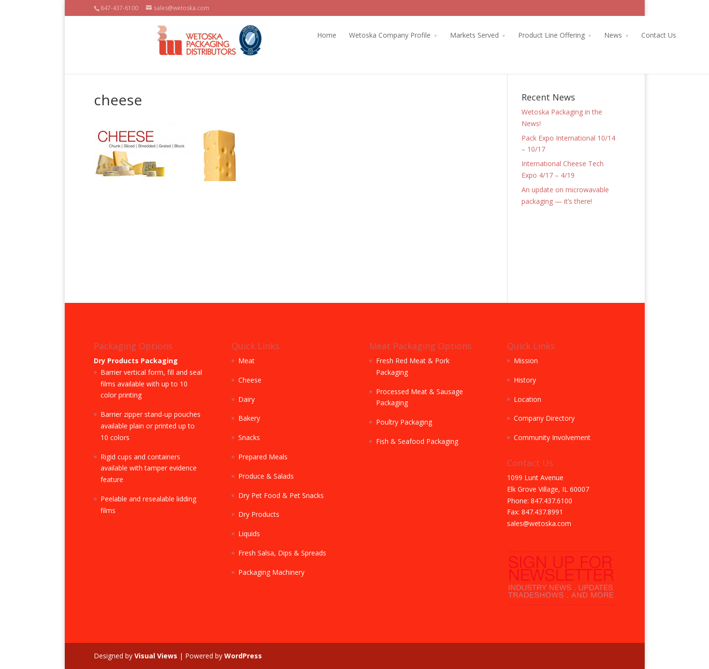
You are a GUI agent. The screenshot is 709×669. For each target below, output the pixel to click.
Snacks (249, 437)
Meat (246, 360)
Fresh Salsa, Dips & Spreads (282, 552)
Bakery (249, 418)
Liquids (249, 533)
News (553, 35)
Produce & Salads (266, 476)
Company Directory (544, 418)
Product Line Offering (491, 35)
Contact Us (598, 35)
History (525, 379)
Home (266, 35)
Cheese (249, 379)
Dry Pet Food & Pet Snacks (281, 495)
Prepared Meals (263, 456)
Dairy (246, 399)
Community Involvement (552, 437)
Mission (526, 360)
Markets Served (414, 35)
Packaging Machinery (271, 572)
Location (527, 399)
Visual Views (155, 655)
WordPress (243, 655)
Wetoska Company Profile (329, 35)
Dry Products (258, 514)
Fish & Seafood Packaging (417, 441)
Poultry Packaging (404, 422)
